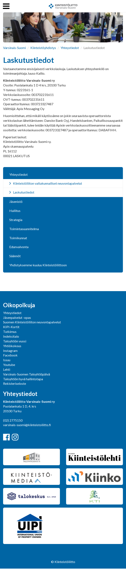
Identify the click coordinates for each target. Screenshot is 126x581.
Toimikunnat (18, 238)
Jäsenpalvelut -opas (17, 317)
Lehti (6, 369)
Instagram (10, 351)
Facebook (10, 355)
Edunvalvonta (19, 247)
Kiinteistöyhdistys (43, 48)
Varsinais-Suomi (14, 48)
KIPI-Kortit (11, 327)
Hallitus (14, 211)
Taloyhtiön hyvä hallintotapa (23, 379)
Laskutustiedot (23, 192)
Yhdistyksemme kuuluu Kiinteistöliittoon (38, 265)
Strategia (15, 220)
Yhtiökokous (12, 346)
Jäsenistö (16, 201)
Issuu (6, 360)
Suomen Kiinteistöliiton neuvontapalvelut (32, 322)
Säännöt (15, 256)
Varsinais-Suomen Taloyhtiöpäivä (26, 374)
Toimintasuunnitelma (24, 229)
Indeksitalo (11, 336)
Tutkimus (10, 332)
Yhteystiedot (70, 48)
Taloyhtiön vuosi (14, 341)
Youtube (9, 365)
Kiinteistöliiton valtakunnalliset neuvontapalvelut (47, 183)
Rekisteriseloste (14, 383)
